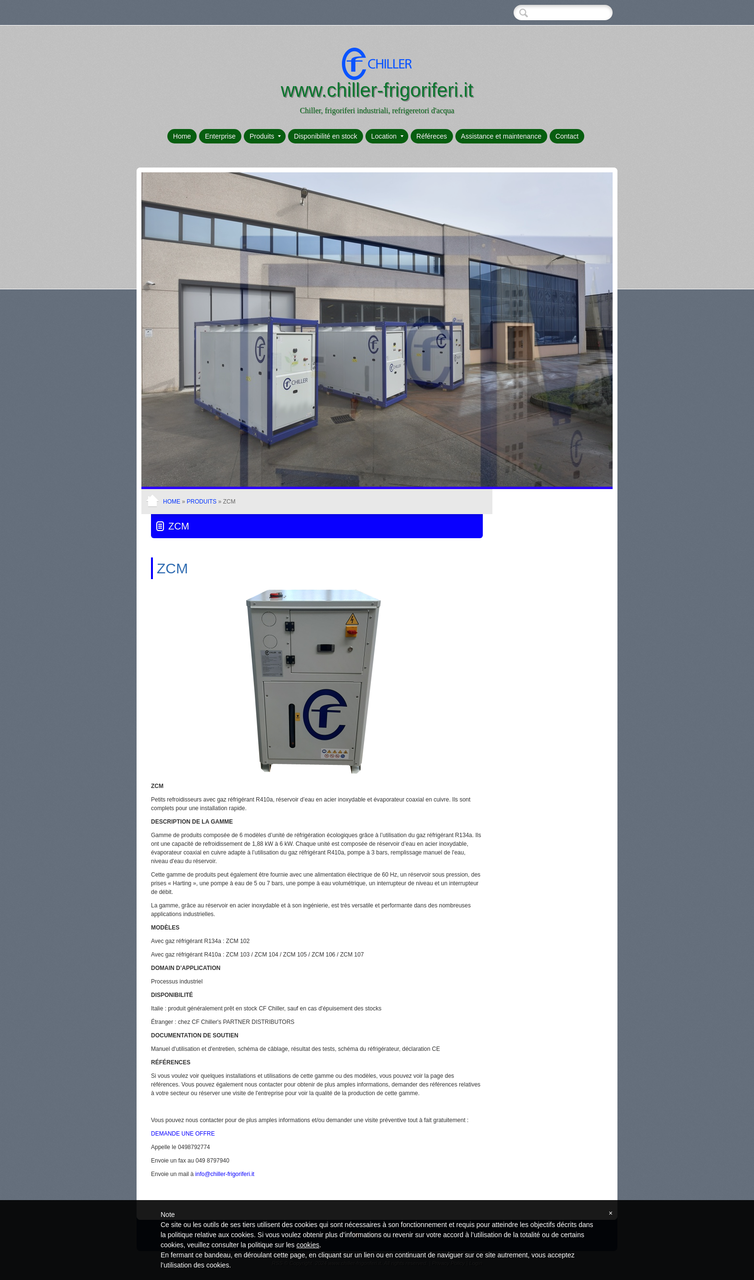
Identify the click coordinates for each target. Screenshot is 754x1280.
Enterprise (220, 136)
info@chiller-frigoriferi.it (224, 1174)
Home (182, 136)
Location (387, 136)
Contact (566, 136)
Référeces (431, 136)
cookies (307, 1245)
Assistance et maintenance (501, 136)
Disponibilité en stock (325, 136)
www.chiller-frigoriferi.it (377, 90)
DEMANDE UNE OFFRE (183, 1133)
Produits (265, 136)
